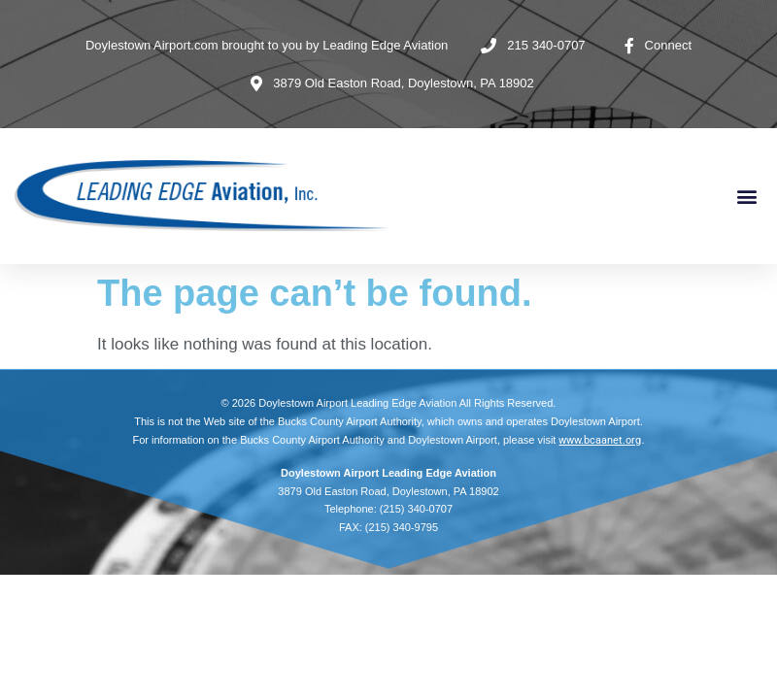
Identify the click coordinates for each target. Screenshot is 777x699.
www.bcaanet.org (599, 440)
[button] (746, 197)
